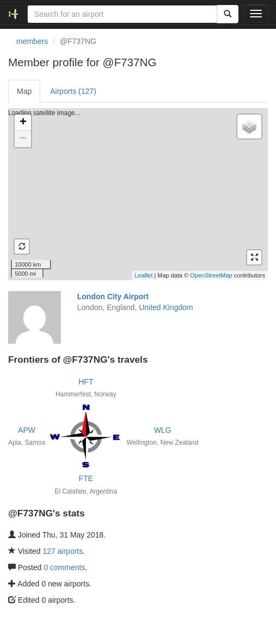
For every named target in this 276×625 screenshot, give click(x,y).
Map (24, 91)
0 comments (64, 567)
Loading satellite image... (136, 194)
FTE (86, 478)
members (32, 41)
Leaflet (144, 275)
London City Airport (113, 296)
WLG (162, 430)
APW (26, 430)
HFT (85, 381)
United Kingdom (166, 307)
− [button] (23, 139)
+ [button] (23, 123)
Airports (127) (73, 91)
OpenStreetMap (211, 275)
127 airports (63, 551)
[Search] (228, 14)
